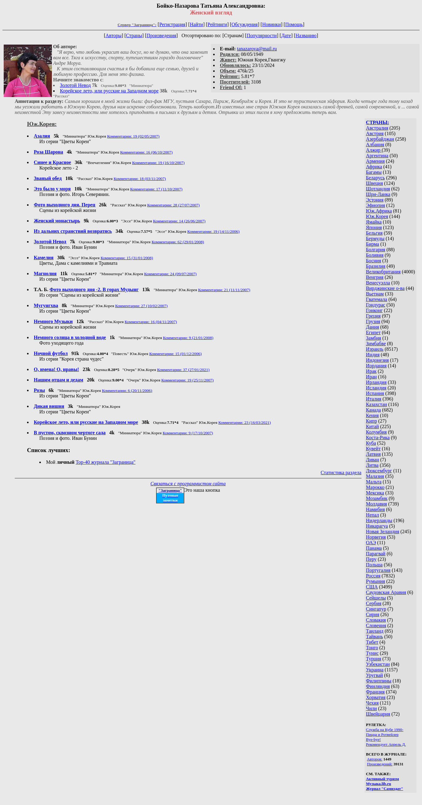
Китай (372, 426)
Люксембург (379, 470)
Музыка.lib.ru (378, 783)
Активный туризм (382, 778)
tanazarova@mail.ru (257, 48)
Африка (374, 166)
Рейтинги (217, 24)
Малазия (375, 476)
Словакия (376, 620)
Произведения (161, 35)
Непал (372, 515)
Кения (372, 415)
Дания (372, 327)
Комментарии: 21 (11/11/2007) (224, 289)
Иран (371, 376)
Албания (375, 144)
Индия (373, 354)
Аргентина (377, 155)
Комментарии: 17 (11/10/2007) (156, 189)
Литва (372, 465)
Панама (374, 548)
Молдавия (376, 503)
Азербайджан (380, 139)
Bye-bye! (373, 739)
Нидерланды (379, 520)
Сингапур (376, 609)
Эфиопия (375, 205)
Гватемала (376, 299)
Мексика (375, 492)
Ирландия (376, 382)
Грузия (373, 321)
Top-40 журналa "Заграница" (106, 462)
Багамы (374, 172)
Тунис (372, 653)
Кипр (371, 421)
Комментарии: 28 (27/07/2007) (173, 205)
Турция (373, 658)
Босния (373, 260)
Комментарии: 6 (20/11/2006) (127, 390)
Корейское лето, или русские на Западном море (109, 90)
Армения (375, 161)
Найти (196, 24)
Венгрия (375, 277)
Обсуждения (245, 24)
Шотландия (378, 188)
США (372, 586)
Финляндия (378, 686)
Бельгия (374, 233)
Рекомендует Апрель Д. (386, 744)
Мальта (373, 481)
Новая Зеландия (382, 531)
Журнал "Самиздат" (384, 788)
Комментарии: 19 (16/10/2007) (158, 162)
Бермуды (375, 238)
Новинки (271, 24)
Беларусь (375, 177)
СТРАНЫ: (377, 122)
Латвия (373, 454)
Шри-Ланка (378, 194)
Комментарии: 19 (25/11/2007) (187, 380)
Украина (375, 669)
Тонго (372, 647)
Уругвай (374, 675)
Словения (376, 625)
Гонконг (374, 310)
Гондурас (375, 304)
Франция (375, 691)
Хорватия (376, 697)
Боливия (375, 255)
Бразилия (375, 266)
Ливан (372, 459)
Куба (371, 443)
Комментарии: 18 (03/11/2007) (140, 178)
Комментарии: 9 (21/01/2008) (188, 337)
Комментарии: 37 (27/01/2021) (183, 369)
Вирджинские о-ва (385, 288)
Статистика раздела (341, 472)
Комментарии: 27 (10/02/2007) (141, 305)
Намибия (375, 509)
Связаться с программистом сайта (188, 483)
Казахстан (376, 404)
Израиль (375, 349)
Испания (375, 393)
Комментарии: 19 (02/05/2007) (133, 136)
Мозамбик (377, 498)
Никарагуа (377, 526)
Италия (373, 398)
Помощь (294, 24)
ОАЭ (371, 542)
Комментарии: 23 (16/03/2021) (244, 422)
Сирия (372, 614)
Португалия (378, 570)
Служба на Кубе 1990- (385, 729)
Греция (373, 315)
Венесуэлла (378, 282)
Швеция (374, 183)
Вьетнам (375, 293)
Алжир (374, 150)
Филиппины (379, 680)
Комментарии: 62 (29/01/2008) (178, 242)
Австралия (377, 128)
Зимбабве (376, 343)
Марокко (375, 487)
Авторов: (374, 759)
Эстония (375, 199)
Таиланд (375, 631)
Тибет (372, 642)
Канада (373, 409)
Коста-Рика (378, 437)
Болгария (375, 249)
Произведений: (380, 764)
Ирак (371, 371)
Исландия (376, 387)
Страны (134, 35)
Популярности (262, 35)
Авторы (113, 35)
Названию (306, 35)
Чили (371, 708)
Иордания (376, 365)
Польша (374, 564)
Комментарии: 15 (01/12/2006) (175, 353)
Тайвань (374, 636)
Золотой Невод (75, 85)
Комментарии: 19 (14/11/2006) (213, 231)
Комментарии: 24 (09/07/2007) (170, 274)
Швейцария (378, 714)
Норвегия (376, 537)
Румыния (375, 581)
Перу (371, 559)
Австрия (375, 133)
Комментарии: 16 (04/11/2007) (151, 321)
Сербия (373, 603)
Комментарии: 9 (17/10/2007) (187, 433)
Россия (373, 575)
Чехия (372, 702)
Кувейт (373, 448)
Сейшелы (376, 597)
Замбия (373, 338)
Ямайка (374, 222)
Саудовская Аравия (386, 592)
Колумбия (376, 432)
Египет (373, 332)
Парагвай (375, 553)
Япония (374, 227)
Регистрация (172, 24)
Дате (286, 35)
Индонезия (377, 360)
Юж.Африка (379, 210)
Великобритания (383, 271)
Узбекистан (378, 664)
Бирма (372, 244)
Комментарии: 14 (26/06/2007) (179, 221)
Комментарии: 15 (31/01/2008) (126, 258)
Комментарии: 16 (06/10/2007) (146, 152)
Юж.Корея (377, 216)
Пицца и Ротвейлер (382, 734)
